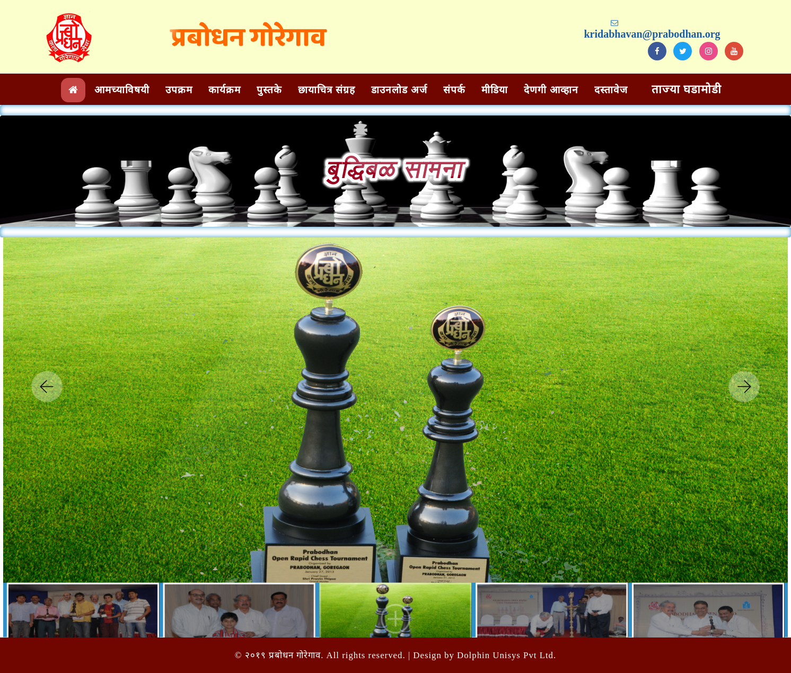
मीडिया (494, 89)
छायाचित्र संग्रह (326, 89)
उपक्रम (178, 89)
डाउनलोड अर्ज (399, 89)
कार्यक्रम (224, 89)
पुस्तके (269, 89)
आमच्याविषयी (122, 89)
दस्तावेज (611, 89)
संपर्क (454, 89)
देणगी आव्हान (551, 89)
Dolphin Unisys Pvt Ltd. (506, 655)
